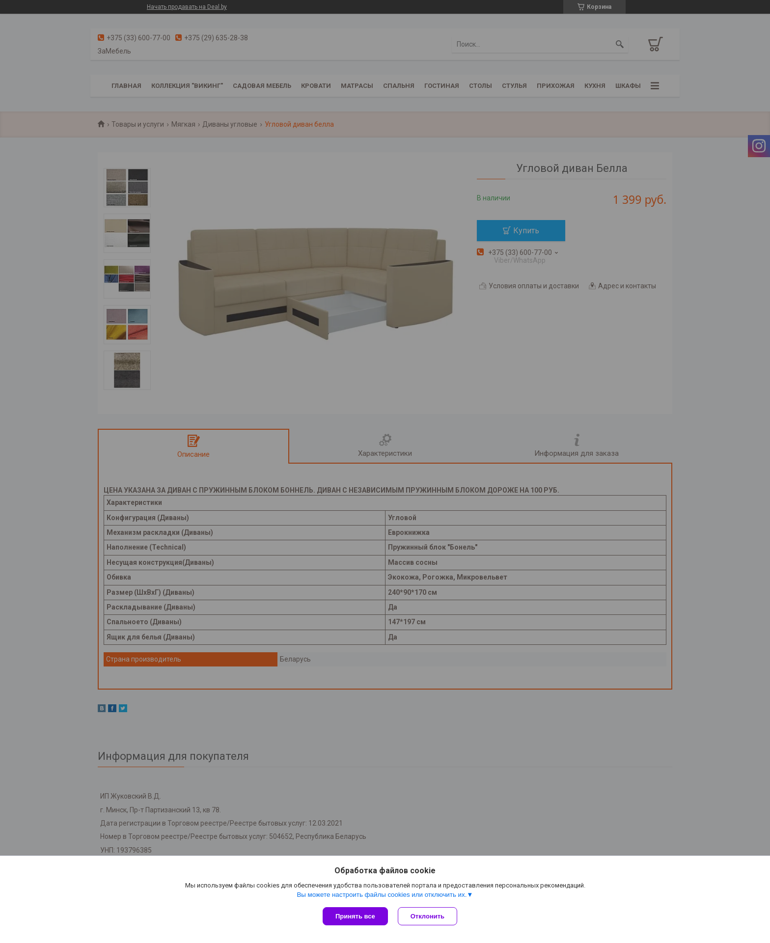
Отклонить (427, 916)
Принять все (355, 916)
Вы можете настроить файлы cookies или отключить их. (382, 894)
